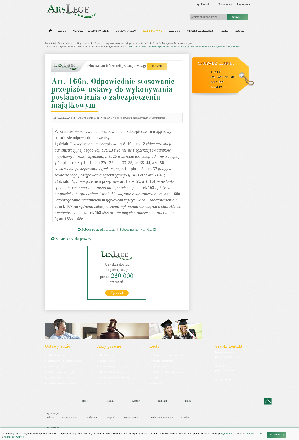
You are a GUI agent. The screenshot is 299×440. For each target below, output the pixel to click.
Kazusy (174, 30)
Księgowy (157, 383)
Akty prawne (152, 30)
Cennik (78, 30)
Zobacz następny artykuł (138, 229)
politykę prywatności (13, 436)
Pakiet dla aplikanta (57, 355)
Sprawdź (117, 292)
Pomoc (84, 400)
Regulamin (162, 400)
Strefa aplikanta (200, 30)
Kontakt (136, 400)
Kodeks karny (106, 355)
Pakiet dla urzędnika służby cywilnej (65, 360)
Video (224, 30)
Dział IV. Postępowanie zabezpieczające (172, 43)
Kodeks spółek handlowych (113, 371)
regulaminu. (226, 433)
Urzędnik (111, 417)
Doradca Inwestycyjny (160, 417)
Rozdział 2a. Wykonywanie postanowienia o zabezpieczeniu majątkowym (82, 46)
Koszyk (203, 4)
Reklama (110, 400)
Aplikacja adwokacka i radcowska (168, 355)
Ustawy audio (126, 30)
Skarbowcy (91, 417)
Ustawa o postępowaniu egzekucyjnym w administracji (121, 43)
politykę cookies (254, 433)
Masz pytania (223, 379)
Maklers (185, 417)
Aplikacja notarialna (162, 366)
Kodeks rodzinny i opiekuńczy (114, 366)
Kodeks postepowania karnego (62, 383)
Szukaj (237, 17)
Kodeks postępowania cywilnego (63, 371)
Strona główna (65, 43)
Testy (61, 30)
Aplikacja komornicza (163, 360)
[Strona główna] (50, 31)
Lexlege (49, 417)
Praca (188, 400)
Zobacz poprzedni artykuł (96, 229)
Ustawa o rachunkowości (59, 377)
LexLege (218, 86)
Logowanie (243, 4)
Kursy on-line (98, 30)
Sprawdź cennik (216, 63)
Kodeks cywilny (55, 366)
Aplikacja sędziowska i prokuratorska (170, 371)
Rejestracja (225, 4)
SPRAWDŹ (157, 66)
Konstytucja (105, 383)
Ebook (239, 30)
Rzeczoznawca (132, 417)
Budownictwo (69, 417)
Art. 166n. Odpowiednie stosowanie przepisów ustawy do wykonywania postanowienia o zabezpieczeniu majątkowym (181, 46)
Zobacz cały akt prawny (71, 239)
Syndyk (156, 377)
